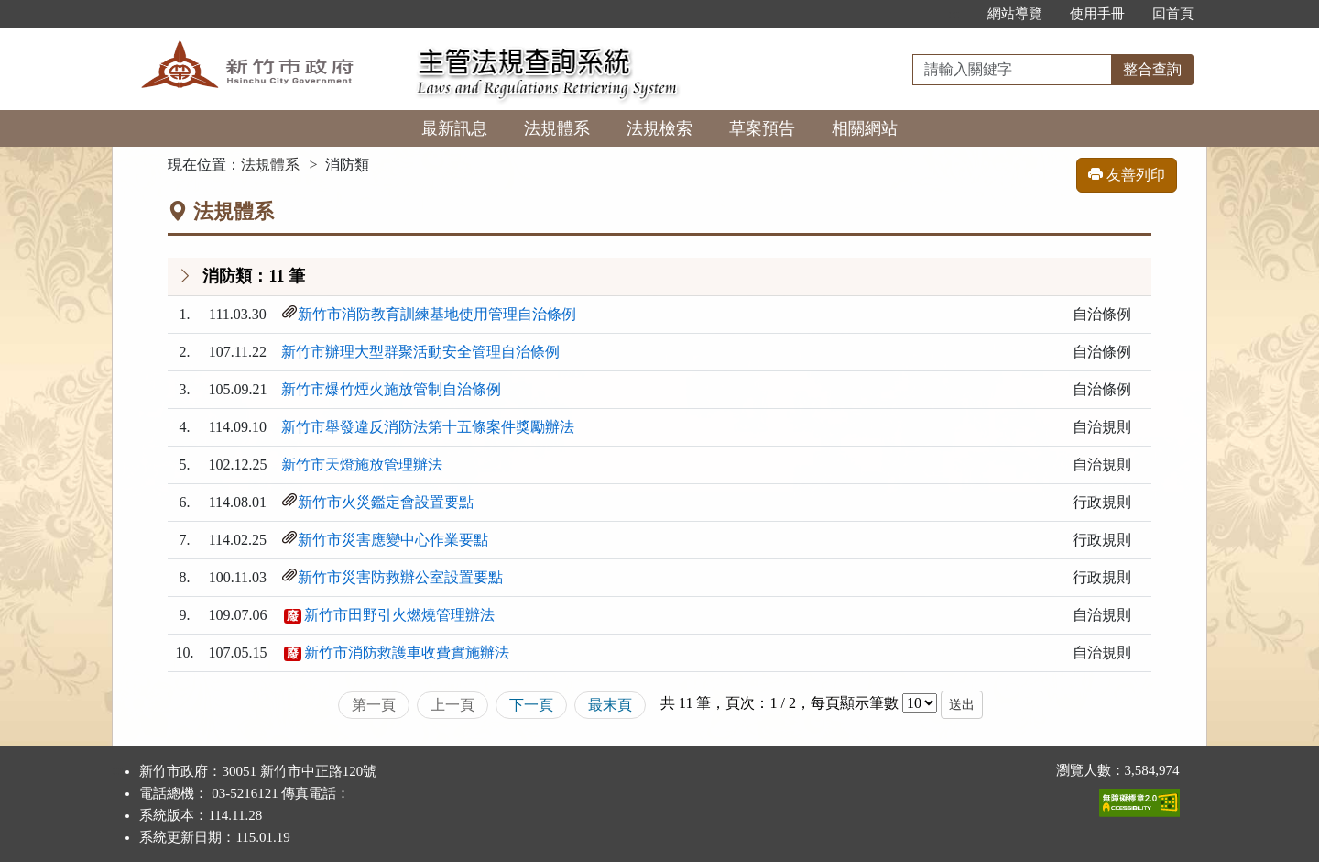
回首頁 (1173, 13)
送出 (962, 705)
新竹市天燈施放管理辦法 (361, 464)
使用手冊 (1097, 13)
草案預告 (762, 128)
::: (954, 13)
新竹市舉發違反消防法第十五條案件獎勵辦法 (427, 427)
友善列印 (1126, 174)
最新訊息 (454, 128)
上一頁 (452, 705)
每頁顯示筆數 (855, 703)
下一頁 (531, 705)
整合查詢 (1152, 69)
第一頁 (374, 705)
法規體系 (557, 128)
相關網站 (865, 128)
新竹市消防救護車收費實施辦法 (406, 652)
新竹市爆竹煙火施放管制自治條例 (391, 389)
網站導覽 (1014, 13)
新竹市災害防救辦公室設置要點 (400, 577)
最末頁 (610, 705)
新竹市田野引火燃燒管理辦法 (399, 615)
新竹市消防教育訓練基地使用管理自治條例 (437, 314)
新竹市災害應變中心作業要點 (393, 539)
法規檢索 (659, 128)
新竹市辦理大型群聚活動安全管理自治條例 (420, 351)
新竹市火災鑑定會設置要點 (386, 502)
